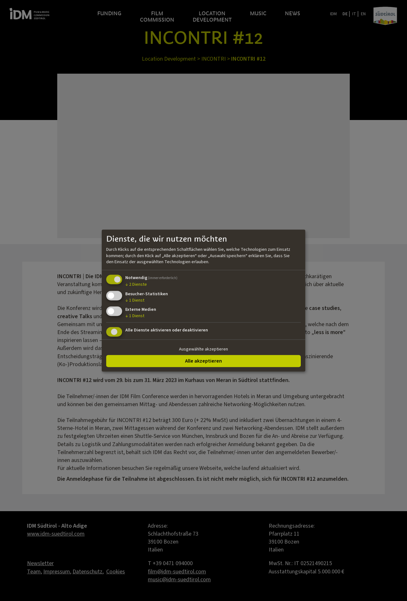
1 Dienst (134, 300)
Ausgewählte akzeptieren (203, 349)
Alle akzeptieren (203, 360)
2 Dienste (136, 284)
